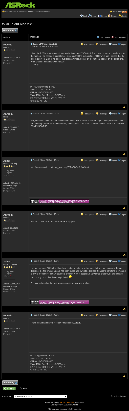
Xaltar (7, 160)
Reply (123, 44)
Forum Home (10, 12)
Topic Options (118, 37)
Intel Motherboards (42, 12)
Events (102, 16)
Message (34, 37)
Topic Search (103, 37)
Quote (114, 44)
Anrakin (9, 113)
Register (114, 16)
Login (124, 16)
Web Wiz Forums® (66, 402)
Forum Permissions (119, 396)
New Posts (117, 12)
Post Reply (9, 30)
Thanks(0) (101, 44)
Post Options (87, 44)
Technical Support (25, 12)
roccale (8, 44)
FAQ (85, 16)
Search (94, 16)
